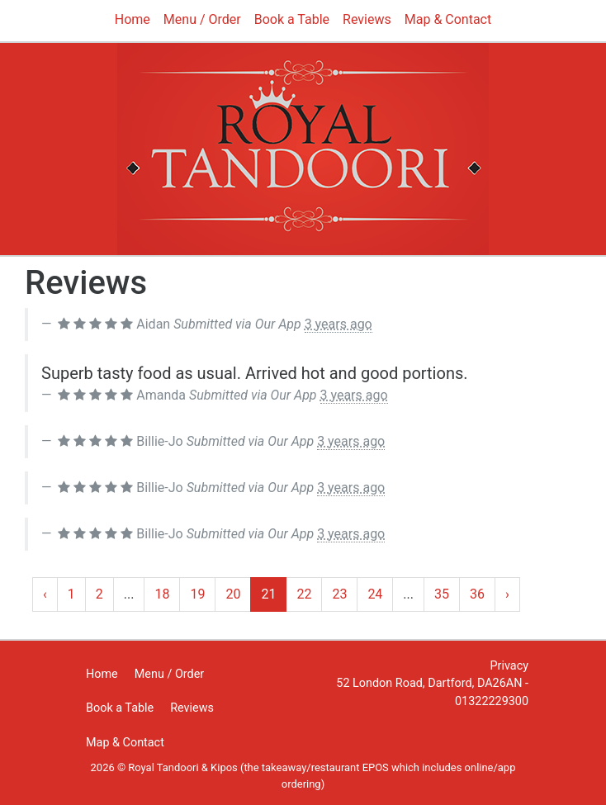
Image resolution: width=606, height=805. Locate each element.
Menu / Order (202, 19)
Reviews (367, 19)
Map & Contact (448, 19)
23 (339, 594)
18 (161, 594)
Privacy (509, 666)
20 (232, 594)
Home (132, 19)
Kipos (224, 767)
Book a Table (291, 19)
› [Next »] (507, 594)
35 (441, 594)
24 (374, 594)
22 (303, 594)
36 (477, 594)
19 (197, 594)
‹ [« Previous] (45, 594)
